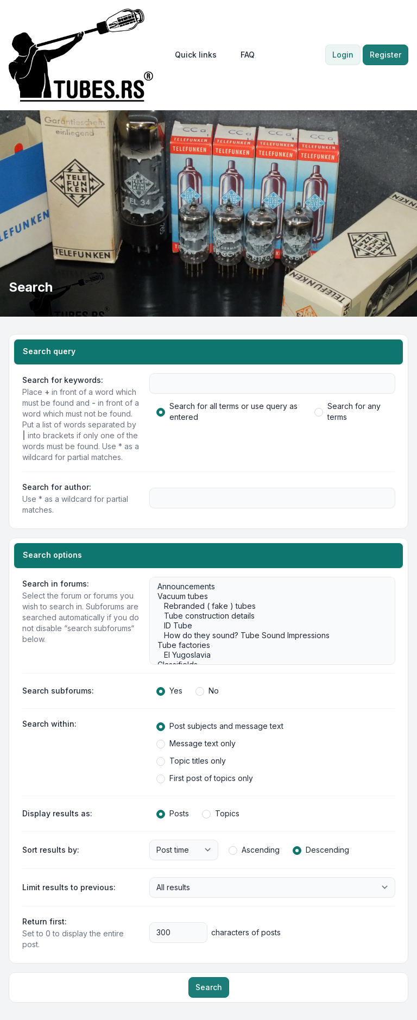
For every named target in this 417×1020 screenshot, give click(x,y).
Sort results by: (50, 849)
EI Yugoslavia (266, 655)
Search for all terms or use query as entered (227, 411)
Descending (321, 850)
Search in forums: (55, 583)
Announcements (266, 586)
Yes (169, 691)
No (207, 691)
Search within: (49, 723)
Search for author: (56, 487)
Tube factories (266, 645)
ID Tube (266, 626)
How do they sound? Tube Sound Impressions (266, 635)
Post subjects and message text (219, 726)
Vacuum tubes (266, 596)
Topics (220, 813)
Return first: (44, 921)
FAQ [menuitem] (248, 54)
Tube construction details (266, 616)
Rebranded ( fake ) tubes (266, 606)
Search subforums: (58, 690)
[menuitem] (196, 55)
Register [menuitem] (385, 54)
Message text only (196, 743)
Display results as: (57, 813)
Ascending (254, 850)
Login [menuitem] (342, 54)
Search (208, 987)
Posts (172, 813)
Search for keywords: (62, 380)
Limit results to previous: (69, 887)
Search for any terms (347, 411)
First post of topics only (204, 778)
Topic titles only (191, 761)
